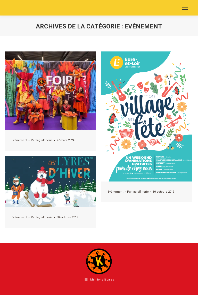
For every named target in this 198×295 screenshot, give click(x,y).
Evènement (19, 140)
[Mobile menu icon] (184, 7)
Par (42, 140)
